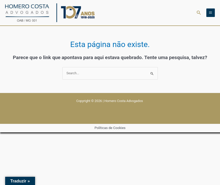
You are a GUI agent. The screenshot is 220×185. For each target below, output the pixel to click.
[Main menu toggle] (210, 12)
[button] (199, 13)
